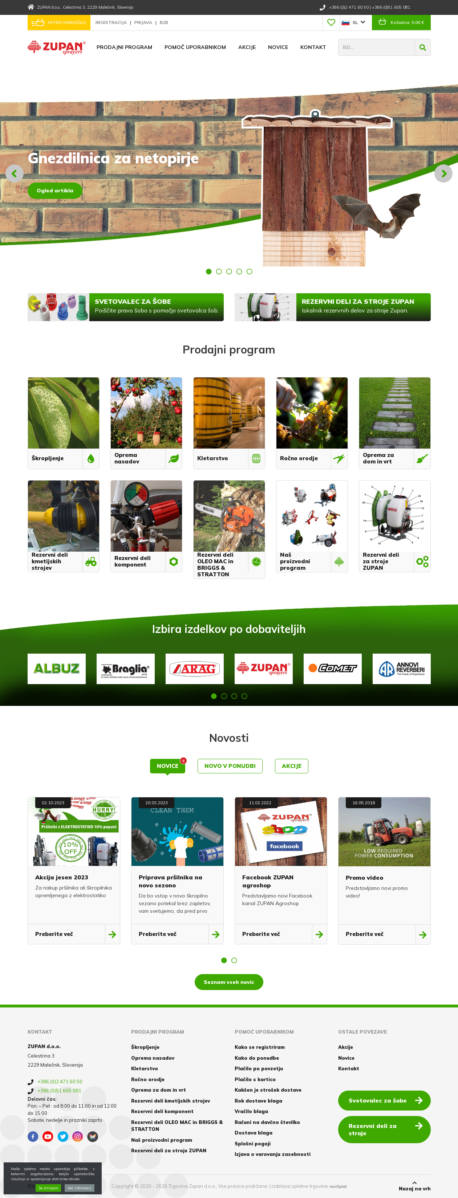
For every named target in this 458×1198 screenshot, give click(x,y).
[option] (229, 173)
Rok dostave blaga (258, 1101)
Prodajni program (124, 47)
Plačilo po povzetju (259, 1068)
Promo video (364, 877)
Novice (278, 47)
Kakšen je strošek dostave (268, 1090)
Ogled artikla (55, 190)
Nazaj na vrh (415, 1186)
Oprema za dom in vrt (158, 1090)
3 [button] (229, 271)
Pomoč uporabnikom (195, 47)
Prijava (143, 22)
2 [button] (219, 271)
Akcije (247, 47)
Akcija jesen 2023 (61, 877)
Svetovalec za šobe (386, 1100)
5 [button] (249, 271)
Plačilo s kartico (255, 1079)
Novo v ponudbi (230, 765)
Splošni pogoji (253, 1143)
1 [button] (209, 271)
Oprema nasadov (152, 1058)
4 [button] (239, 271)
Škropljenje (145, 1047)
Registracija (112, 22)
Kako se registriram (260, 1047)
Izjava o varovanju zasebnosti (273, 1154)
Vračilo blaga (251, 1111)
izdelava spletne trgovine (300, 1186)
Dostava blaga (253, 1133)
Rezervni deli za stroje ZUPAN (168, 1150)
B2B (164, 22)
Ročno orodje (148, 1079)
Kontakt (313, 47)
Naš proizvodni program (161, 1140)
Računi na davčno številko (267, 1122)
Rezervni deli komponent (162, 1111)
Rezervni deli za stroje (386, 1129)
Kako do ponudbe (257, 1058)
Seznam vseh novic (229, 982)
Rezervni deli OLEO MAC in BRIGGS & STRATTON (177, 1125)
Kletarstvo (144, 1068)
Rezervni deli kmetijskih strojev (170, 1101)
